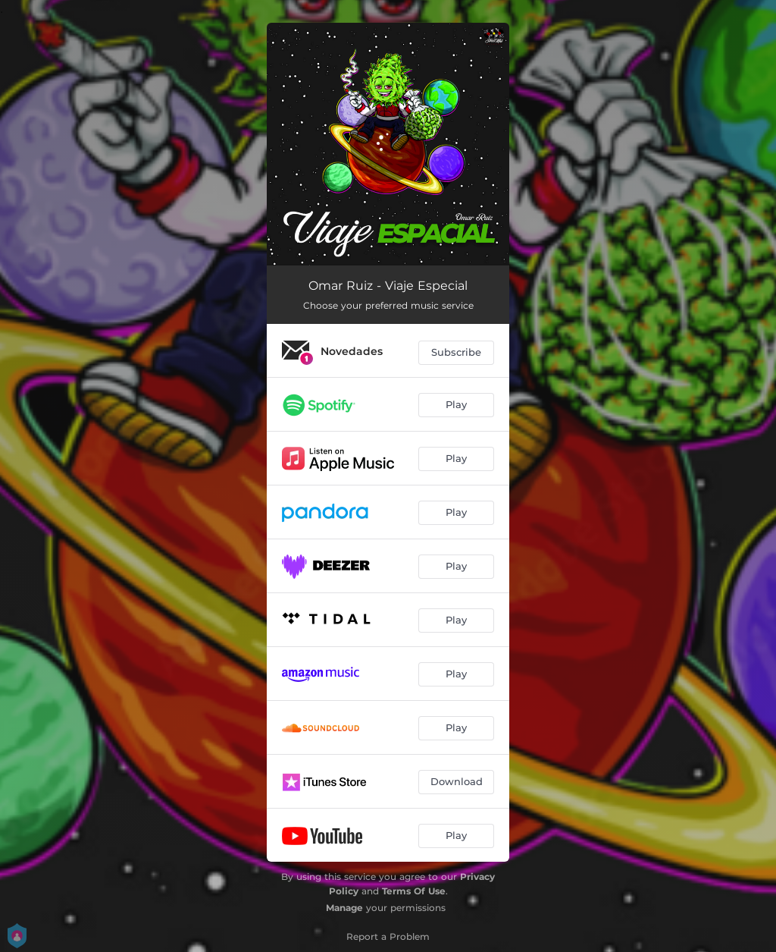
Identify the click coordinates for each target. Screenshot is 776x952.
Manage (344, 907)
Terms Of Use (414, 891)
